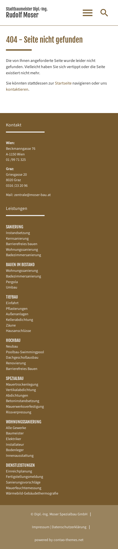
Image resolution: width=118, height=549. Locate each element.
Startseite (63, 83)
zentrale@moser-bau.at (32, 195)
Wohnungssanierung (23, 421)
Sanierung (14, 226)
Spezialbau (15, 378)
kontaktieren (17, 89)
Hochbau (13, 340)
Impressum (40, 527)
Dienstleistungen (20, 465)
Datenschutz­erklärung (69, 527)
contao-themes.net (68, 540)
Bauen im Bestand (20, 264)
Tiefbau (12, 297)
